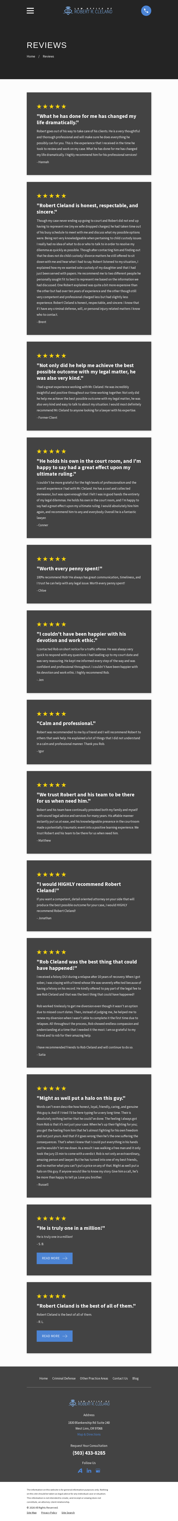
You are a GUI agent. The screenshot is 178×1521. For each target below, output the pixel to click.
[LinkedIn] (89, 1470)
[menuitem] (32, 1512)
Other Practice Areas (94, 1378)
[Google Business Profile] (98, 1470)
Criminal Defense (64, 1378)
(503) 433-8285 (89, 1452)
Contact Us (120, 1378)
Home (43, 1378)
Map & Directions (89, 1434)
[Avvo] (80, 1470)
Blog (135, 1378)
